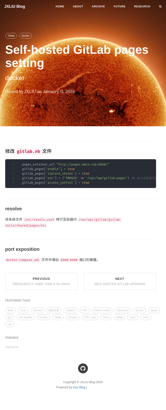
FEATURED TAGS (17, 300)
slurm (146, 317)
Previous (41, 281)
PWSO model (102, 310)
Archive (98, 6)
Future (120, 6)
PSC (85, 310)
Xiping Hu (11, 347)
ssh (10, 324)
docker (25, 35)
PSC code (90, 317)
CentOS (70, 310)
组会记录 (54, 310)
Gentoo (37, 310)
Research (142, 6)
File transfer (25, 317)
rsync (132, 317)
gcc (10, 317)
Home (60, 6)
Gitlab (11, 35)
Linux (23, 310)
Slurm (106, 317)
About (78, 6)
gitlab (120, 317)
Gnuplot (72, 317)
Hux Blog (79, 387)
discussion (123, 310)
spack (154, 310)
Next (119, 281)
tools (10, 310)
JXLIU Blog (14, 6)
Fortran (43, 317)
